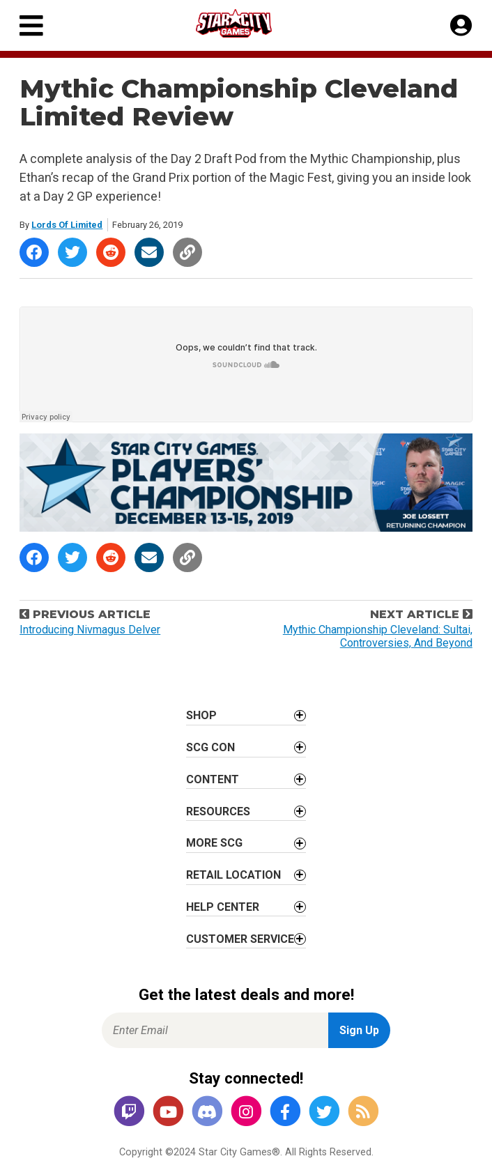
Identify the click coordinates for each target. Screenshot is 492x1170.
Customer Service (240, 939)
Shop (201, 715)
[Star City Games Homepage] (247, 23)
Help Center (222, 907)
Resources (218, 811)
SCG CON (210, 747)
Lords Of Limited (66, 225)
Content (212, 779)
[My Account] (461, 26)
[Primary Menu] (31, 25)
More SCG (214, 842)
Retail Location (233, 875)
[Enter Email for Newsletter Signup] (215, 1030)
